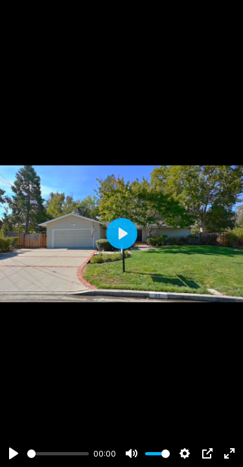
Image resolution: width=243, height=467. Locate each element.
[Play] (13, 453)
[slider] (58, 454)
